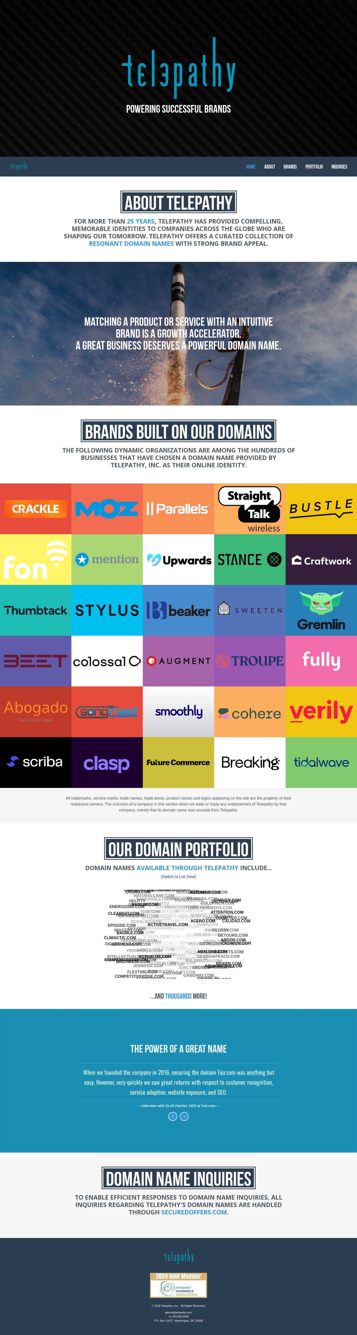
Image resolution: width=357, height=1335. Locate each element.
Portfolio (314, 167)
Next (184, 1116)
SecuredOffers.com (194, 1212)
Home (251, 167)
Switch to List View (178, 877)
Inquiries (339, 167)
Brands (290, 167)
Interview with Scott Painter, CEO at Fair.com (178, 1106)
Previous (172, 1116)
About (269, 167)
